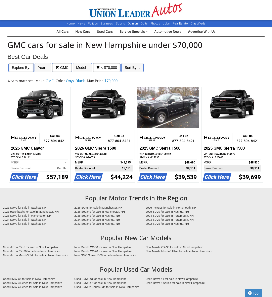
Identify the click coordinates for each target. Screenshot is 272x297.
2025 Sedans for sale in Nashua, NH (97, 215)
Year (43, 68)
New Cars (82, 31)
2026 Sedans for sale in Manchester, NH (99, 211)
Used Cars (105, 31)
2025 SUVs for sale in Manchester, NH (27, 215)
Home (70, 23)
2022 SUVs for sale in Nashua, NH (167, 223)
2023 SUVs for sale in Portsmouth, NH (170, 219)
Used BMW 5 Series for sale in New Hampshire (175, 283)
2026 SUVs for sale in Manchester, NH (98, 207)
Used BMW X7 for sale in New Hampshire (100, 283)
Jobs (167, 23)
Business (107, 23)
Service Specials (133, 31)
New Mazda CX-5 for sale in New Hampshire (31, 247)
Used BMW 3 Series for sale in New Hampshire (32, 283)
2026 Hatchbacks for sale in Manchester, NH (31, 211)
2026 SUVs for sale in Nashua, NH (24, 207)
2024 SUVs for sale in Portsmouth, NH (170, 215)
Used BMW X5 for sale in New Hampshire (29, 279)
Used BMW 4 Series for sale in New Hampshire (32, 287)
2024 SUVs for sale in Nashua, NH (24, 219)
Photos (155, 23)
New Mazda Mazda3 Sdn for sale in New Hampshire (35, 255)
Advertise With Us (202, 31)
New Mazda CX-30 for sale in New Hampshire (174, 247)
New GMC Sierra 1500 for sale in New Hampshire (105, 255)
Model (82, 68)
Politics (93, 23)
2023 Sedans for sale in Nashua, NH (97, 223)
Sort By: (132, 68)
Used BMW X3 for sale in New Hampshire (100, 279)
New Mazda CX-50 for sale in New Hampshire (103, 247)
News (81, 23)
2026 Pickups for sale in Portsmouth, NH (171, 207)
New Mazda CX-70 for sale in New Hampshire (103, 251)
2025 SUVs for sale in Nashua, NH (167, 211)
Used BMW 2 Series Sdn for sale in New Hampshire (106, 287)
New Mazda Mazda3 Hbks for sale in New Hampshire (179, 251)
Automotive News (167, 31)
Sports (121, 23)
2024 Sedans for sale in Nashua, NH (97, 219)
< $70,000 (106, 67)
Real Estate (181, 23)
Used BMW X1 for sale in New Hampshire (172, 279)
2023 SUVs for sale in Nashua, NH (24, 223)
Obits (144, 23)
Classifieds (198, 23)
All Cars (62, 31)
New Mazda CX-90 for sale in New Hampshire (31, 251)
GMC (62, 67)
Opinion (133, 23)
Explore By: (21, 68)
